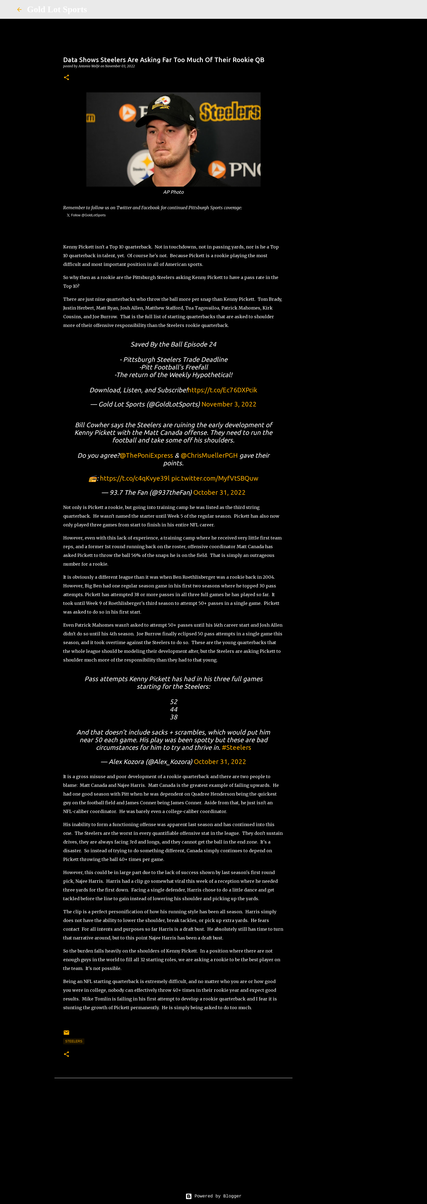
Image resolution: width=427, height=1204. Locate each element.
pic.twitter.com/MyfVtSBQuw (214, 478)
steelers (74, 1041)
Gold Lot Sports (57, 9)
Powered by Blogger (213, 1196)
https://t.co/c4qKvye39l (135, 478)
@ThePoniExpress (146, 455)
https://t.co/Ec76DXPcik (222, 390)
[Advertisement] (173, 1142)
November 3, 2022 (229, 404)
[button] (66, 77)
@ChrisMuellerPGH (209, 455)
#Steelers (236, 747)
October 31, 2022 (219, 492)
